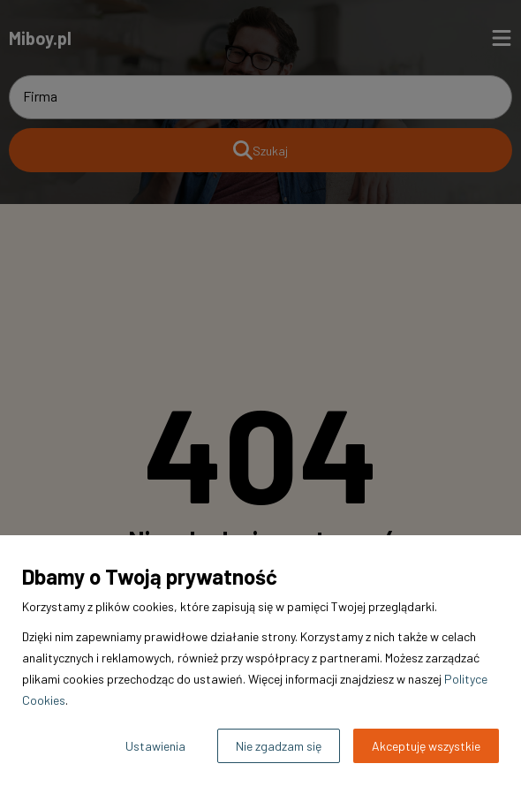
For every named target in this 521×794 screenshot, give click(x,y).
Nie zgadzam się (278, 745)
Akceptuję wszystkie (426, 745)
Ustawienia (155, 745)
